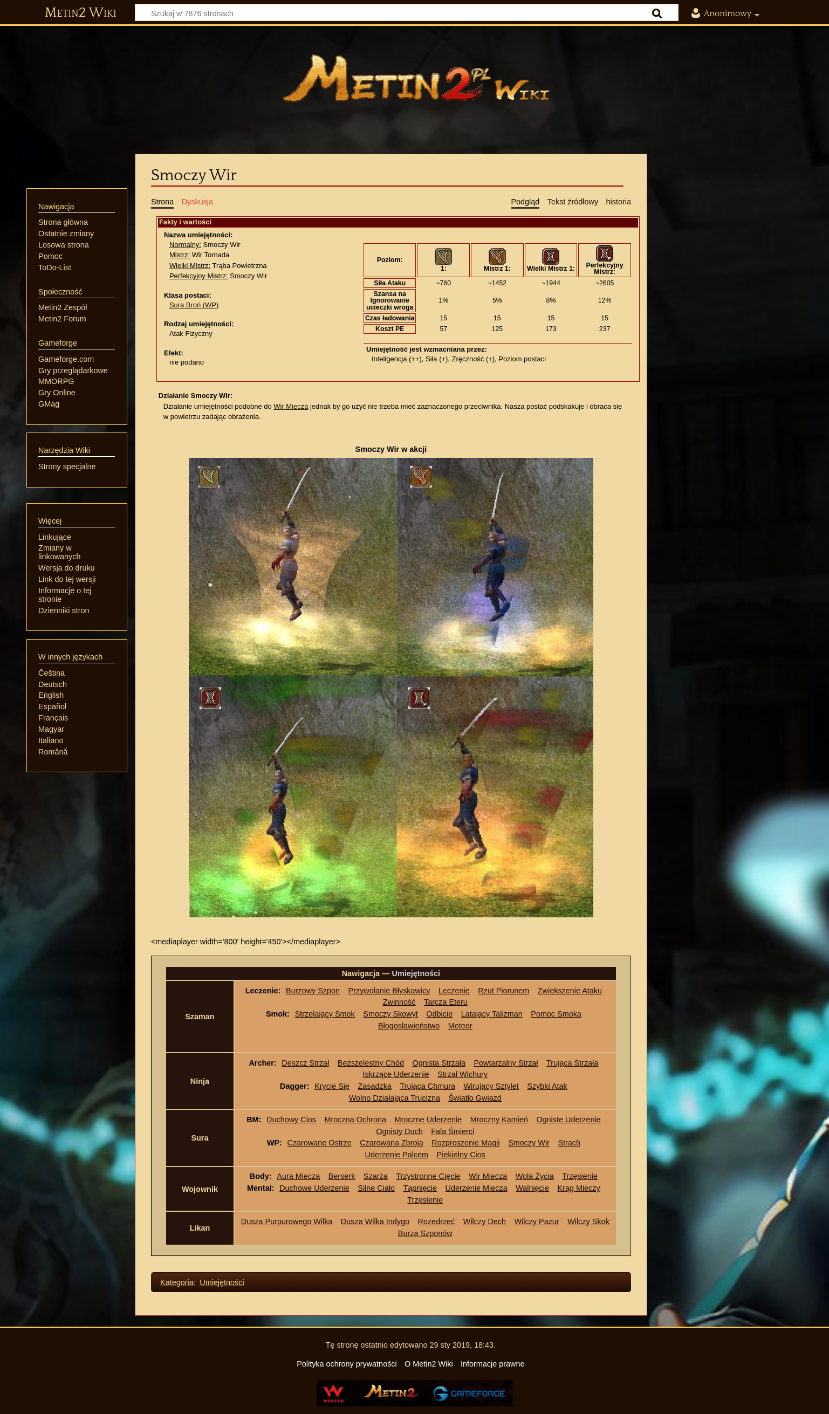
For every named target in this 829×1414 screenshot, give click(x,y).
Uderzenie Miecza (476, 1188)
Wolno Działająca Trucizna (394, 1098)
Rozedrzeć (436, 1221)
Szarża (376, 1176)
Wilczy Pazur (536, 1221)
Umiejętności (222, 1282)
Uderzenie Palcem (397, 1154)
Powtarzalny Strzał (506, 1063)
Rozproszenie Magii (465, 1142)
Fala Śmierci (452, 1131)
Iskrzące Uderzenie (396, 1074)
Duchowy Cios (291, 1119)
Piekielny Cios (461, 1154)
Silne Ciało (376, 1188)
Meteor (460, 1025)
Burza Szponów (425, 1233)
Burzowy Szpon (313, 990)
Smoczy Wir (529, 1142)
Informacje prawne (492, 1364)
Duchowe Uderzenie (314, 1188)
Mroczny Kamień (499, 1119)
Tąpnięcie (420, 1188)
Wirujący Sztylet (490, 1086)
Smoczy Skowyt (390, 1014)
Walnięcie (532, 1188)
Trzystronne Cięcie (428, 1176)
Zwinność (399, 1002)
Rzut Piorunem (503, 990)
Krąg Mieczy (579, 1188)
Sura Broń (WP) (193, 305)
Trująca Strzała (572, 1063)
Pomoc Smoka (556, 1014)
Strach (569, 1142)
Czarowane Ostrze (319, 1142)
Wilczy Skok (588, 1221)
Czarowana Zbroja (391, 1142)
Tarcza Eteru (446, 1002)
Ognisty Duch (399, 1131)
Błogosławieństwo (409, 1025)
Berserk (341, 1176)
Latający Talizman (492, 1014)
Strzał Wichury (462, 1074)
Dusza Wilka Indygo (375, 1221)
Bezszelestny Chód (371, 1063)
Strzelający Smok (325, 1014)
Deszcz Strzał (305, 1063)
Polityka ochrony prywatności (347, 1364)
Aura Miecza (298, 1176)
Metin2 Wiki (81, 12)
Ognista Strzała (439, 1063)
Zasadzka (374, 1086)
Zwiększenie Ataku (570, 990)
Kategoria (177, 1282)
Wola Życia (535, 1176)
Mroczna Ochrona (355, 1119)
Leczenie (454, 990)
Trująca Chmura (427, 1086)
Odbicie (439, 1014)
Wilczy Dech (484, 1221)
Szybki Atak (547, 1086)
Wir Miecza (290, 406)
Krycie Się (332, 1086)
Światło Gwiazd (474, 1098)
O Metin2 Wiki (429, 1364)
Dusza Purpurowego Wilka (287, 1221)
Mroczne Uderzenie (428, 1119)
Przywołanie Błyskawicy (389, 990)
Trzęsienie (580, 1176)
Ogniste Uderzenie (568, 1119)
